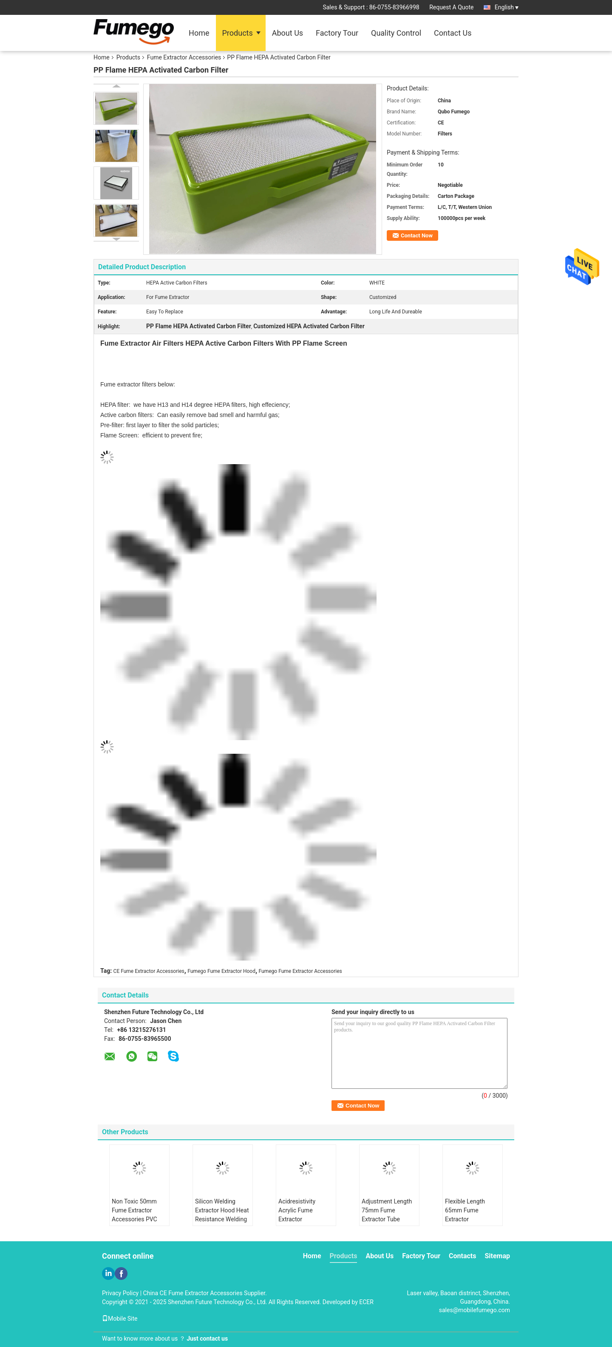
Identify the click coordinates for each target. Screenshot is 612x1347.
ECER (366, 1302)
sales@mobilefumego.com (474, 1310)
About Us (287, 32)
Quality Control (396, 32)
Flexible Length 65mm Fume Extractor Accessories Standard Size (465, 1219)
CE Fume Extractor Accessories (148, 971)
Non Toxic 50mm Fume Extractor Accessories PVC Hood (134, 1214)
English (506, 7)
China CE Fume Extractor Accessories (193, 1293)
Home (199, 32)
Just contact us (207, 1338)
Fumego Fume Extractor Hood (221, 971)
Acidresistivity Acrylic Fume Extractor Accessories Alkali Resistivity (302, 1219)
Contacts (462, 1256)
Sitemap (497, 1256)
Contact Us (452, 32)
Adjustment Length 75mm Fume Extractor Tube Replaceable (387, 1214)
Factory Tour (337, 32)
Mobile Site (120, 1318)
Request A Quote (451, 7)
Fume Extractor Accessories (184, 57)
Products (237, 32)
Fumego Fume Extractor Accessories (300, 971)
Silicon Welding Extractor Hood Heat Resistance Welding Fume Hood (222, 1214)
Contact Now (417, 235)
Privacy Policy (120, 1293)
